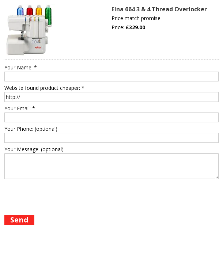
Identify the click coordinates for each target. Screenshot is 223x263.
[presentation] (60, 195)
